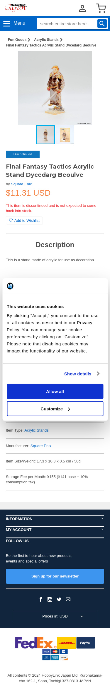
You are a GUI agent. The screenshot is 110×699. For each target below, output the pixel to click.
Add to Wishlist (24, 220)
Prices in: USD (55, 616)
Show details (78, 373)
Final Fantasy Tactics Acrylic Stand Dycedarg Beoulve (51, 45)
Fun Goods (17, 40)
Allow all (55, 391)
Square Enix (21, 184)
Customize (55, 408)
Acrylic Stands (46, 40)
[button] (93, 61)
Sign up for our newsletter (55, 576)
